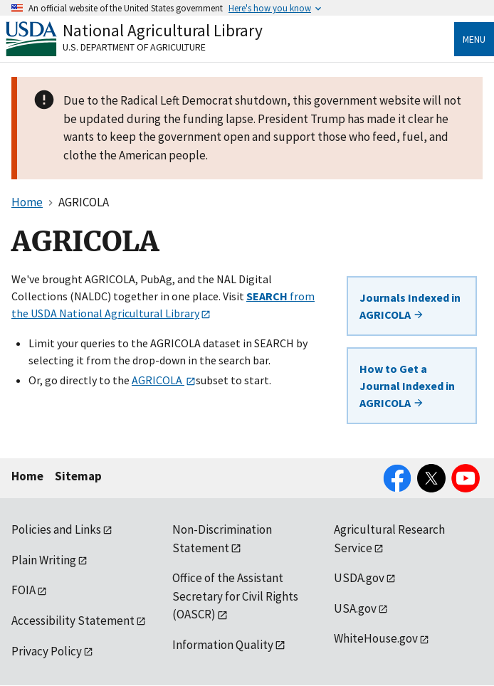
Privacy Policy (46, 651)
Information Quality (222, 645)
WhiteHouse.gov (376, 638)
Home (27, 476)
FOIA (23, 590)
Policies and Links (56, 529)
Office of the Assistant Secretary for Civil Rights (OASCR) (235, 596)
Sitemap (78, 476)
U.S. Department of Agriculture (134, 47)
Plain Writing (43, 560)
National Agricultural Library (163, 30)
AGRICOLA (158, 380)
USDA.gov (359, 578)
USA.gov (355, 608)
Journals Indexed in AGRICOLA (410, 306)
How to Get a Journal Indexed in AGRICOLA (407, 386)
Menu (474, 39)
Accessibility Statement (73, 620)
